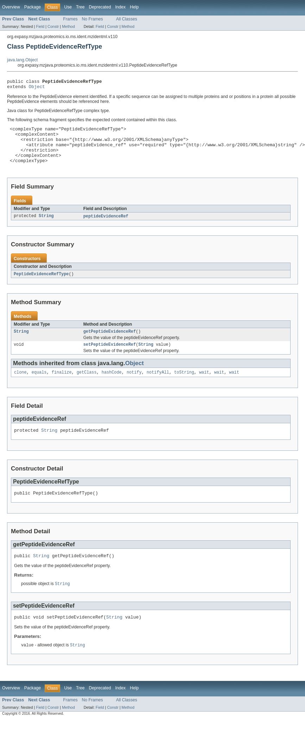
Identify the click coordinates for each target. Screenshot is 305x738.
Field (40, 26)
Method (68, 26)
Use (68, 7)
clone (20, 385)
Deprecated (100, 7)
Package (32, 7)
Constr (53, 26)
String (46, 227)
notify (134, 385)
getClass (87, 385)
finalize (62, 385)
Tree (80, 7)
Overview (11, 7)
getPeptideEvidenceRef (109, 343)
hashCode (112, 385)
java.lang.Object (22, 59)
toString (184, 385)
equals (39, 385)
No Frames (92, 19)
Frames (70, 19)
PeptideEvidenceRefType (41, 285)
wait (204, 385)
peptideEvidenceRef (105, 227)
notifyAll (158, 385)
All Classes (126, 19)
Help (134, 7)
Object (37, 88)
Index (120, 7)
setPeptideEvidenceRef (109, 357)
